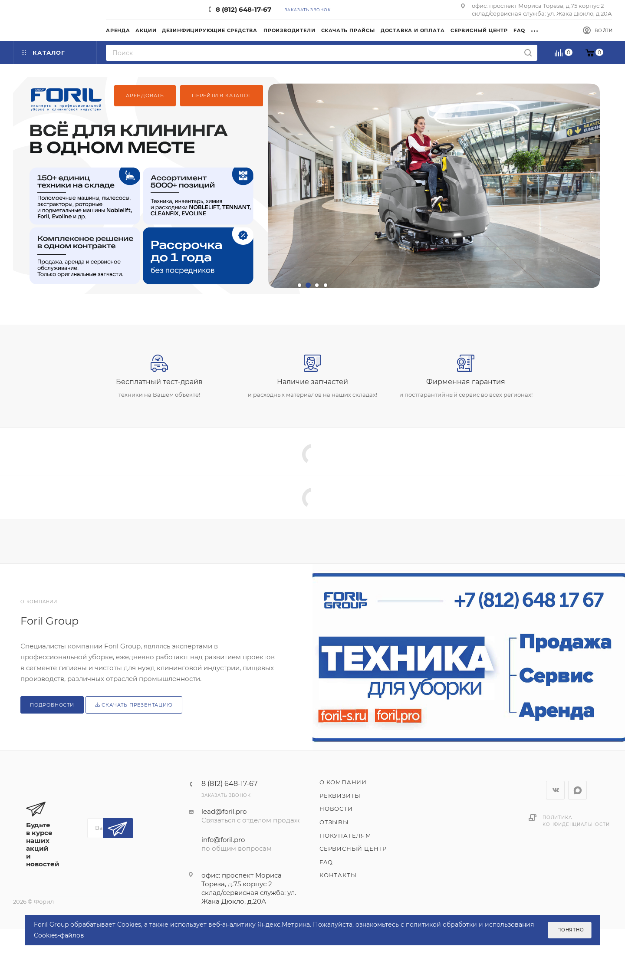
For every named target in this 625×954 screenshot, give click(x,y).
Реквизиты (340, 795)
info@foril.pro (223, 840)
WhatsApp (577, 790)
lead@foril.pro (224, 811)
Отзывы (334, 822)
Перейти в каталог (221, 95)
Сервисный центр (353, 848)
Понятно (570, 930)
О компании (343, 782)
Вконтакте (555, 790)
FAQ (325, 862)
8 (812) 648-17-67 (243, 9)
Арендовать (145, 95)
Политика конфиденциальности (576, 821)
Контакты (337, 875)
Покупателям (345, 835)
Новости (336, 808)
